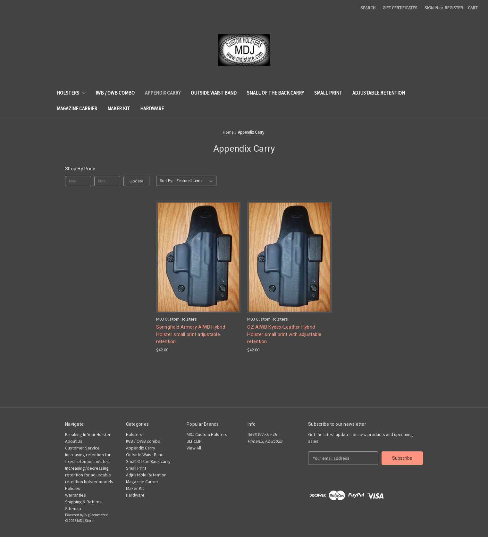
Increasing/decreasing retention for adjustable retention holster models (89, 474)
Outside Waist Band (214, 93)
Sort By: (166, 180)
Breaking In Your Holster (88, 434)
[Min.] (78, 181)
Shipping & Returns (83, 502)
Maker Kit (118, 108)
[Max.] (107, 181)
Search (367, 8)
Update (136, 181)
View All (194, 448)
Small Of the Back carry (275, 93)
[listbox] (196, 181)
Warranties (75, 495)
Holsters (71, 93)
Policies (72, 488)
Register (454, 8)
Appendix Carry (163, 93)
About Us (73, 441)
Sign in (431, 8)
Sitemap (73, 508)
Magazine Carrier (77, 108)
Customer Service (82, 448)
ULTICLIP (194, 441)
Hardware (152, 108)
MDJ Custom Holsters (207, 434)
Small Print (328, 93)
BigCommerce (96, 514)
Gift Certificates (400, 8)
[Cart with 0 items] (472, 8)
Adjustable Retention (378, 93)
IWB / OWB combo (115, 93)
